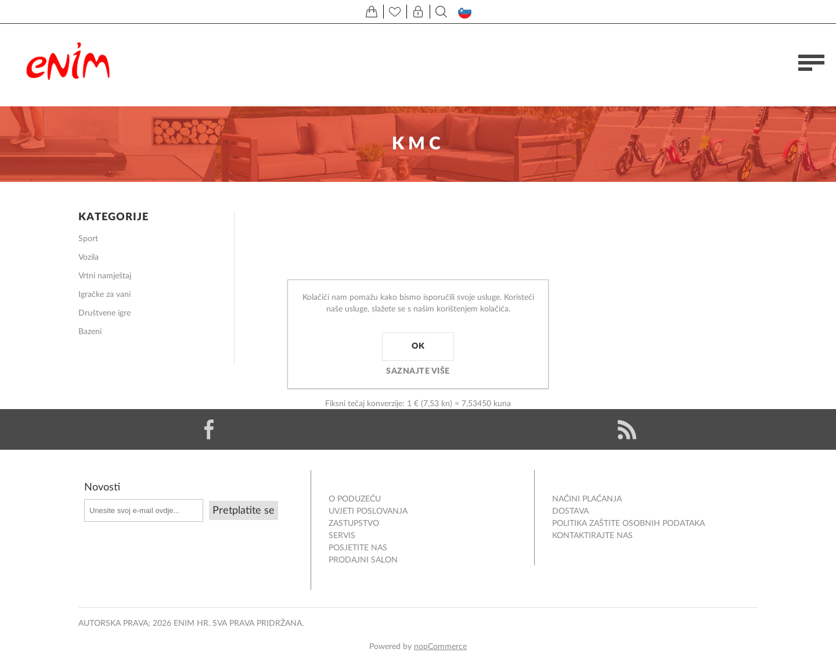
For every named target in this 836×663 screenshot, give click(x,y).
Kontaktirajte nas (592, 536)
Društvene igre (104, 313)
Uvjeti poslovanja (368, 511)
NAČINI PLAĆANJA (587, 499)
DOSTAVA (570, 511)
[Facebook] (209, 429)
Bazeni (90, 332)
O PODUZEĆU (355, 499)
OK (418, 346)
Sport (88, 239)
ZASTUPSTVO (354, 523)
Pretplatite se (243, 511)
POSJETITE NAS (358, 548)
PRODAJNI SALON (363, 560)
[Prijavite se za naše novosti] (143, 510)
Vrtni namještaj (104, 276)
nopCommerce (440, 647)
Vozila (88, 257)
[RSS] (627, 429)
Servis (342, 536)
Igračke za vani (104, 295)
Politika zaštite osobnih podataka (628, 523)
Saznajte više (418, 371)
